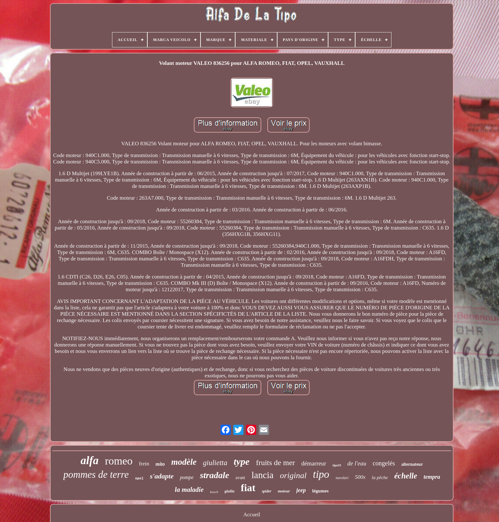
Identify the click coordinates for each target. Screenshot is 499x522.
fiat (248, 487)
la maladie (189, 489)
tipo (321, 474)
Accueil (251, 515)
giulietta (215, 463)
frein (144, 464)
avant (240, 477)
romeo (119, 461)
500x (360, 477)
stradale (214, 475)
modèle (183, 462)
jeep (301, 490)
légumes (320, 490)
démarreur (313, 463)
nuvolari (342, 478)
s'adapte (162, 476)
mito (160, 464)
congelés (384, 463)
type (242, 461)
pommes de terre (96, 474)
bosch (214, 492)
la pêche (380, 477)
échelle (405, 475)
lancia (262, 475)
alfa (89, 460)
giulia (229, 491)
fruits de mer (275, 462)
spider (266, 491)
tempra (432, 477)
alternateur (412, 464)
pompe (186, 477)
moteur (284, 491)
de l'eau (357, 463)
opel (139, 478)
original (293, 475)
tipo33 (337, 465)
